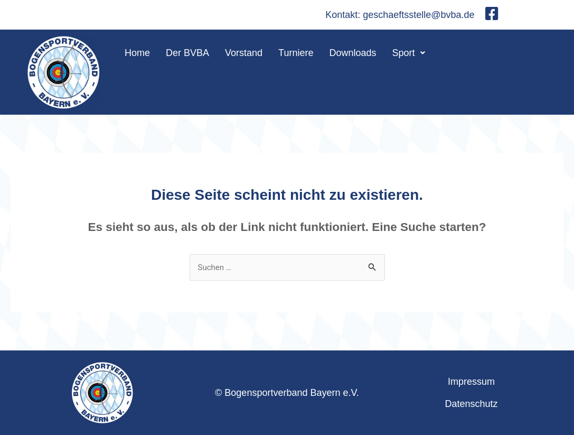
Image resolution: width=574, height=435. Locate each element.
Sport (408, 53)
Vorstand (243, 53)
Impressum (471, 381)
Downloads (352, 53)
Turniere (295, 53)
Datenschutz (471, 404)
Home (137, 53)
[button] (408, 53)
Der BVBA (187, 53)
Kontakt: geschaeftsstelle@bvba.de (399, 15)
